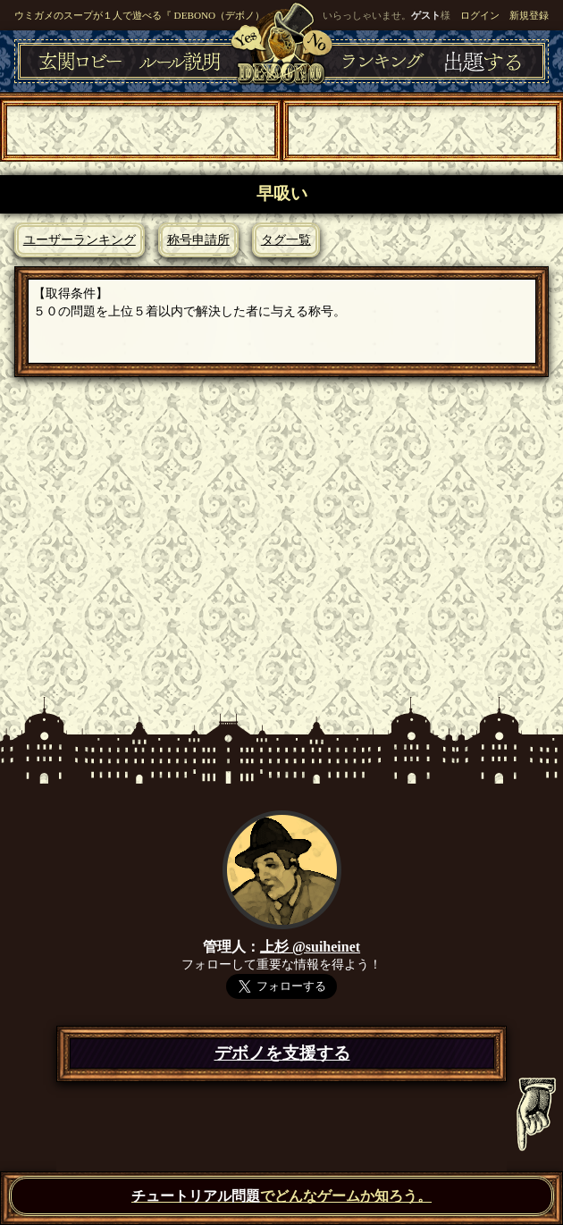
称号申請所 (198, 239)
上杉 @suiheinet (310, 946)
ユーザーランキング (79, 239)
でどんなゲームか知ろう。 (281, 1196)
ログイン (480, 15)
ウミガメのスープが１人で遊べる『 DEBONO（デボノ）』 (144, 15)
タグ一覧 (286, 239)
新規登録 (529, 15)
